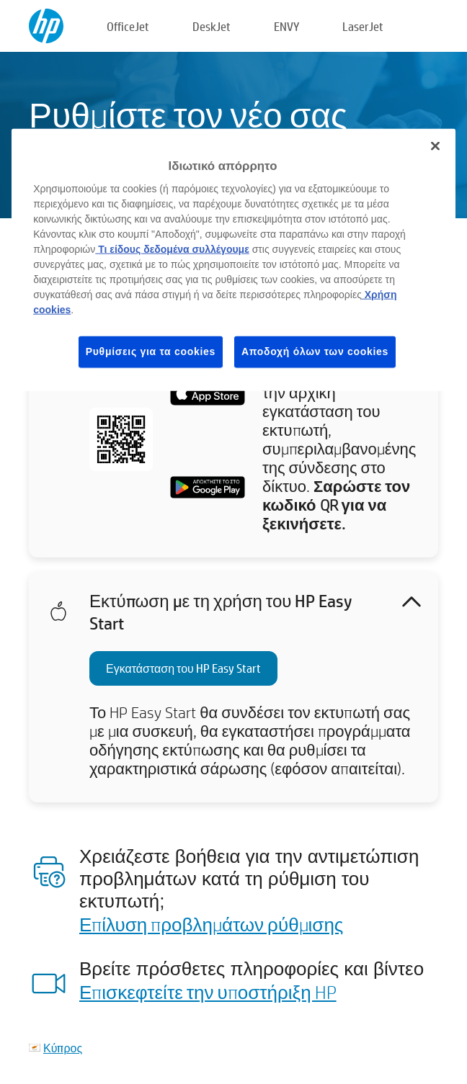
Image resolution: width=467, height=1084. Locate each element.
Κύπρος (62, 1047)
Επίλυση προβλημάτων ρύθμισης (211, 924)
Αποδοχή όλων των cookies (314, 351)
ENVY (286, 26)
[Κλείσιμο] (435, 145)
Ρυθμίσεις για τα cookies (150, 351)
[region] (233, 259)
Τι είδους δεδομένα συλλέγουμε (172, 249)
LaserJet (362, 26)
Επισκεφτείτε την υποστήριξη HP (208, 991)
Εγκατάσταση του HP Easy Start (183, 668)
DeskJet (211, 26)
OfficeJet (128, 26)
